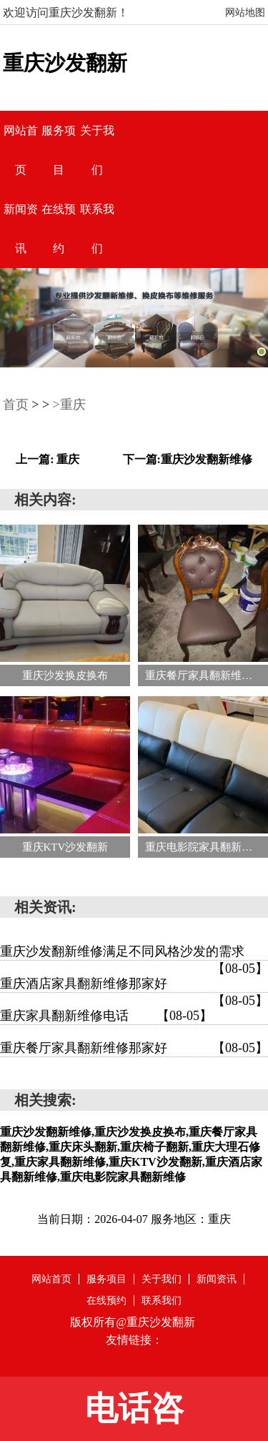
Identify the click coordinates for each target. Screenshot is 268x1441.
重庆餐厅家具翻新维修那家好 (134, 1047)
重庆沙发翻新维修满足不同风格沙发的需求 (134, 952)
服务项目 (106, 1279)
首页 (16, 404)
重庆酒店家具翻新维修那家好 (134, 984)
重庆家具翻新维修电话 (106, 1015)
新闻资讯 (217, 1279)
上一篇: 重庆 (47, 459)
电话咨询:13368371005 (133, 1415)
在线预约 (106, 1300)
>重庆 (69, 404)
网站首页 (51, 1279)
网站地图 (245, 12)
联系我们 (162, 1300)
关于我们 (162, 1279)
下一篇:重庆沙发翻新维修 (187, 459)
